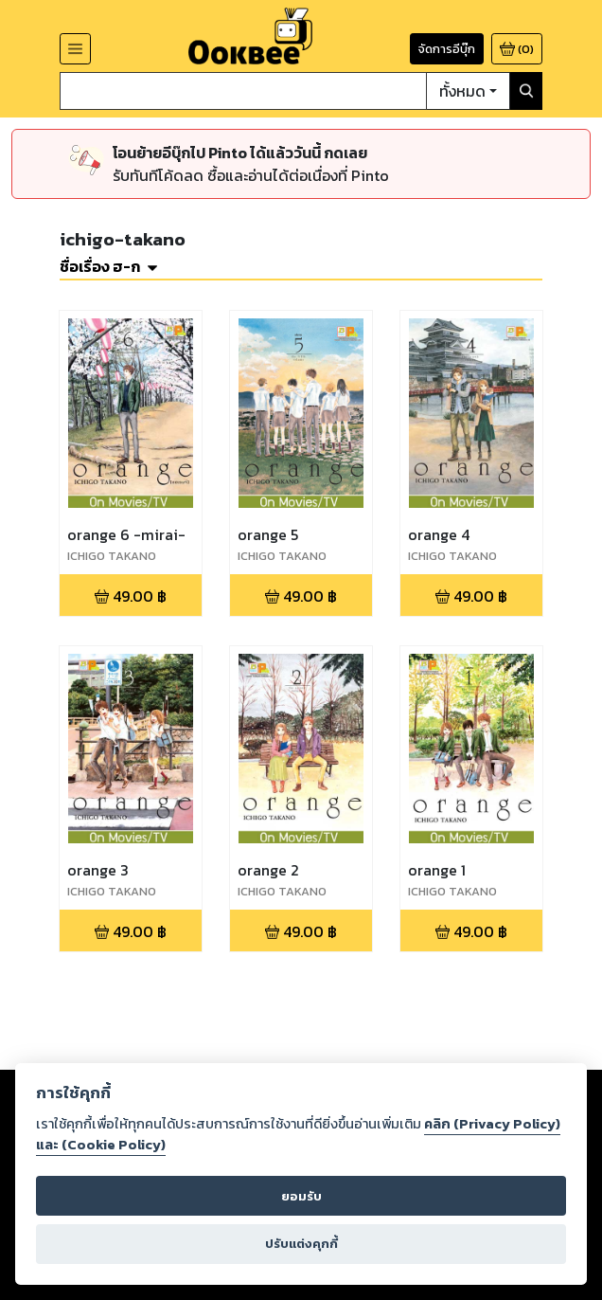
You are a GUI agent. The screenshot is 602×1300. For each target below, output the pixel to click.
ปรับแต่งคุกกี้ (301, 1244)
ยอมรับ (301, 1196)
